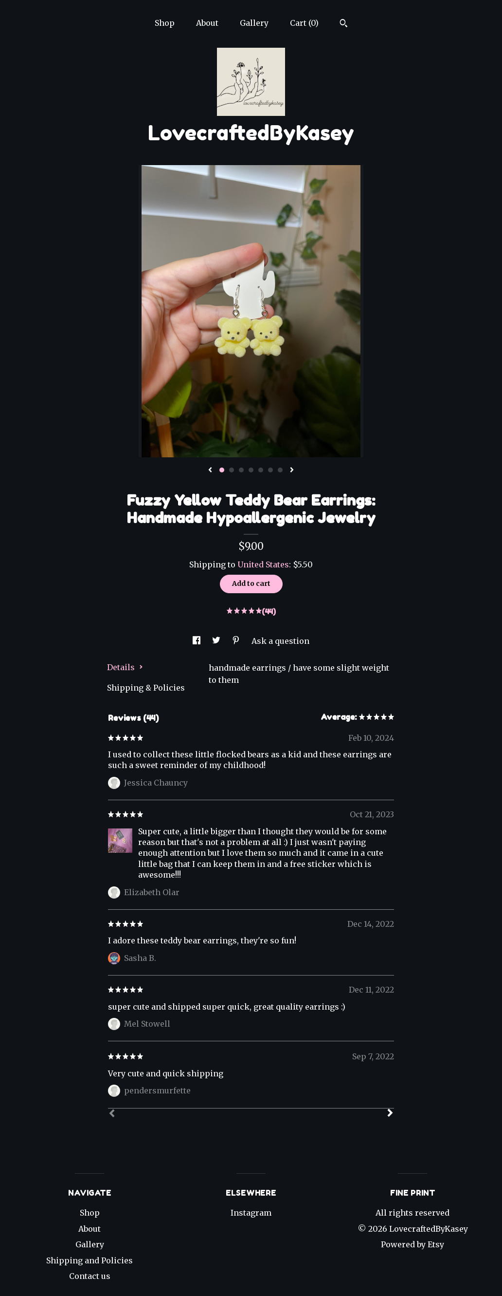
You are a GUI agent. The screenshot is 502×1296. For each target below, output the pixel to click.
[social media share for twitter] (217, 641)
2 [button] (231, 470)
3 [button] (241, 470)
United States (263, 564)
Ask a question (280, 641)
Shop (165, 23)
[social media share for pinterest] (237, 641)
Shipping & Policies (146, 688)
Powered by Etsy (412, 1244)
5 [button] (260, 470)
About (207, 23)
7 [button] (280, 470)
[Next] (390, 1113)
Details (125, 667)
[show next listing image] (291, 470)
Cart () (304, 23)
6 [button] (270, 470)
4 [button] (251, 470)
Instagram (251, 1213)
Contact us (89, 1276)
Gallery (254, 23)
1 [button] (221, 470)
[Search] (343, 24)
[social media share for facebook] (197, 641)
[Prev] (112, 1114)
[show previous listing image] (210, 470)
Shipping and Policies (89, 1260)
